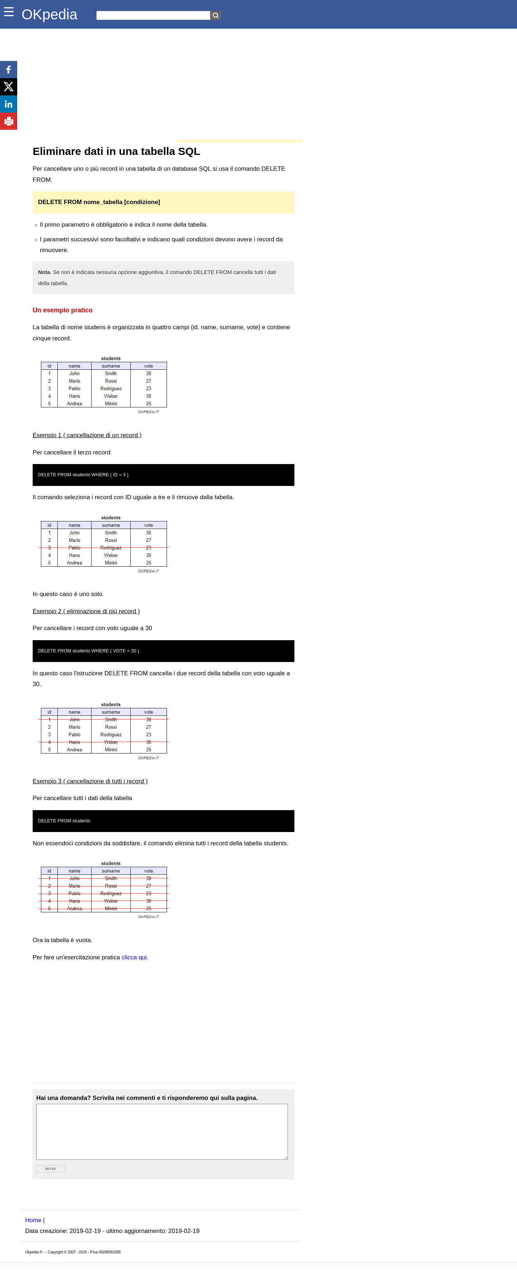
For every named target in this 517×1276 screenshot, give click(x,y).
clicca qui (134, 957)
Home (33, 1231)
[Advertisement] (162, 82)
